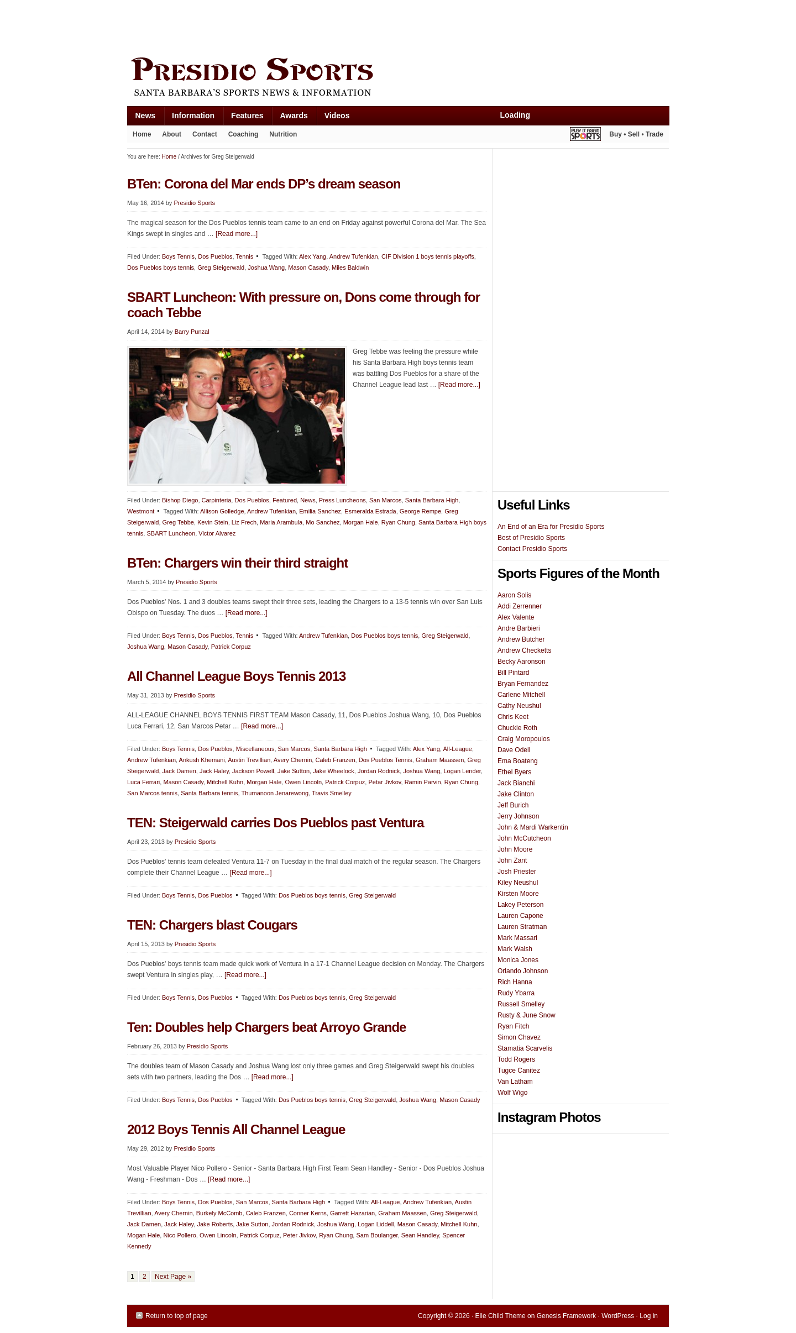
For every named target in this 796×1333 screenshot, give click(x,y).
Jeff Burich (513, 805)
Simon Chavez (519, 1037)
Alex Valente (516, 617)
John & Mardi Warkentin (533, 827)
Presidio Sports (398, 78)
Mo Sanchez (322, 522)
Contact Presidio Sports (532, 549)
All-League (457, 749)
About (168, 136)
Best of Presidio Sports (531, 538)
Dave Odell (514, 750)
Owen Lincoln (303, 782)
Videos (337, 115)
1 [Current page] (132, 1276)
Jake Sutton (293, 771)
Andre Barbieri (519, 628)
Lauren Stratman (522, 927)
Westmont (140, 511)
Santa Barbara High (432, 500)
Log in (649, 1316)
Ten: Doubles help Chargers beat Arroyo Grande (266, 1027)
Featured (285, 500)
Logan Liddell (376, 1224)
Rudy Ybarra (516, 993)
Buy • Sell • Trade (636, 134)
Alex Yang (312, 256)
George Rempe (420, 511)
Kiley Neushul (518, 882)
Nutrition (283, 134)
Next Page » (173, 1276)
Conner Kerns (308, 1213)
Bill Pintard (513, 672)
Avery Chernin (293, 760)
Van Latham (515, 1081)
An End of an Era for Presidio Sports (551, 527)
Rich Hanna (515, 982)
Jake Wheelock (333, 771)
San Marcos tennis (152, 793)
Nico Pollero (179, 1235)
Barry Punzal (192, 331)
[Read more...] (237, 234)
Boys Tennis (178, 256)
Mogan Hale (143, 1235)
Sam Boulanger (376, 1235)
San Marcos (385, 500)
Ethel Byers (514, 772)
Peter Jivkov (299, 1235)
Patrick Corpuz (231, 646)
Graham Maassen (440, 760)
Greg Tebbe (178, 522)
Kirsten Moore (518, 894)
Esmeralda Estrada (370, 511)
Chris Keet (513, 717)
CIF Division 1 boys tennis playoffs (427, 256)
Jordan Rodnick (379, 771)
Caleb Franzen (335, 760)
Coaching (243, 134)
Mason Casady (308, 267)
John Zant (512, 860)
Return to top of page (176, 1316)
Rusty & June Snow (527, 1015)
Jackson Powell (253, 771)
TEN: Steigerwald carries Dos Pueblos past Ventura (275, 822)
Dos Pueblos (215, 256)
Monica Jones (518, 960)
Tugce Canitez (519, 1070)
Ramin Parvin (423, 782)
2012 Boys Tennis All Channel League (236, 1129)
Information (189, 118)
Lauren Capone (520, 916)
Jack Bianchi (516, 783)
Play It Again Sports (585, 135)
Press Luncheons (342, 500)
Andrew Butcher (521, 639)
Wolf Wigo (512, 1092)
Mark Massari (517, 938)
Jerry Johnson (518, 816)
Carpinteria (217, 500)
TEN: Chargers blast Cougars (212, 924)
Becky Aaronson (522, 661)
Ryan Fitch (513, 1026)
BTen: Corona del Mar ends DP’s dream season (263, 183)
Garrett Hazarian (352, 1213)
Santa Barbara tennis (209, 793)
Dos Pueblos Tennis (385, 760)
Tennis (245, 256)
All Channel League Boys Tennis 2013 (236, 676)
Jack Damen (179, 771)
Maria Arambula (281, 522)
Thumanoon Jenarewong (275, 793)
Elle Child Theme (500, 1316)
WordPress (617, 1316)
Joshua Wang (266, 267)
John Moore (515, 849)
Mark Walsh (515, 949)
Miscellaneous (255, 749)
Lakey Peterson (520, 905)
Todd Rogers (516, 1059)
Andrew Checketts (524, 650)
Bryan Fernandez (523, 684)
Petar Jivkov (384, 782)
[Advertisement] (328, 26)
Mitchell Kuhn (225, 782)
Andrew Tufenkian (353, 256)
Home (142, 134)
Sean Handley (420, 1235)
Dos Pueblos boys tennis (160, 267)
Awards (289, 118)
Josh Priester (517, 871)
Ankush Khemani (202, 760)
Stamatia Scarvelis (525, 1048)
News (141, 118)
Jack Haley (214, 771)
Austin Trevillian (249, 760)
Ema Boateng (518, 761)
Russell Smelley (521, 1004)
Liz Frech (244, 522)
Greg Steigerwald (220, 267)
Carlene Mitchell (521, 695)
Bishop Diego (180, 500)
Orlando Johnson (523, 971)
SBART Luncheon (170, 533)
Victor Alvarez (216, 533)
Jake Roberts (215, 1224)
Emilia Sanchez (320, 511)
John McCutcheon (524, 838)
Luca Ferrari (143, 782)
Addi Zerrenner (520, 606)
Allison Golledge (222, 511)
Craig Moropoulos (524, 739)
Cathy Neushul (519, 706)
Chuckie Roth (517, 728)
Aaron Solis (514, 595)
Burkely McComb (219, 1213)
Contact (204, 134)
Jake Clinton (516, 794)
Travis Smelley (332, 793)
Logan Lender (461, 771)
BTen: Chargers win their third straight (237, 562)
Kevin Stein (212, 522)
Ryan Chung (398, 522)
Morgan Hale (360, 522)
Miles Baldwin (350, 267)
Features (243, 118)
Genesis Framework (566, 1316)
